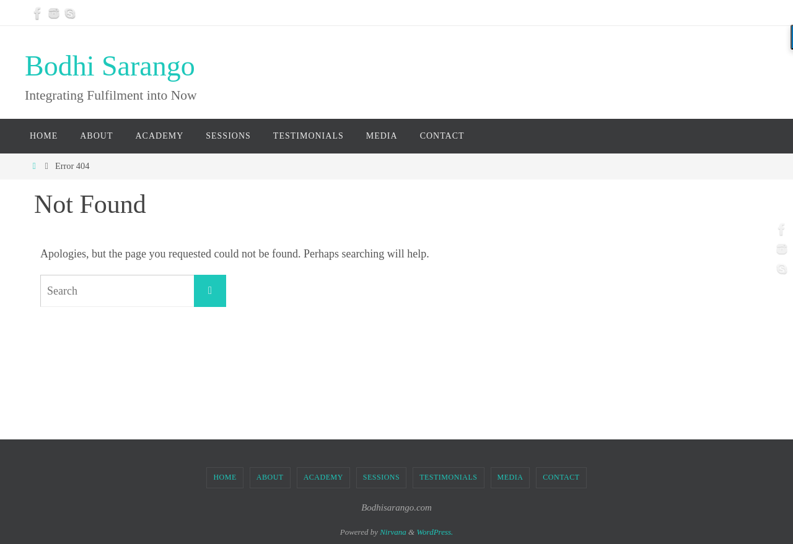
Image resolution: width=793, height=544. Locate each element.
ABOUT (270, 477)
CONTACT (561, 477)
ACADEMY (323, 477)
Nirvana (393, 532)
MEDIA (510, 477)
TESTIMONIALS (448, 477)
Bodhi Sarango (110, 66)
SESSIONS (381, 477)
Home (224, 477)
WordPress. (434, 532)
